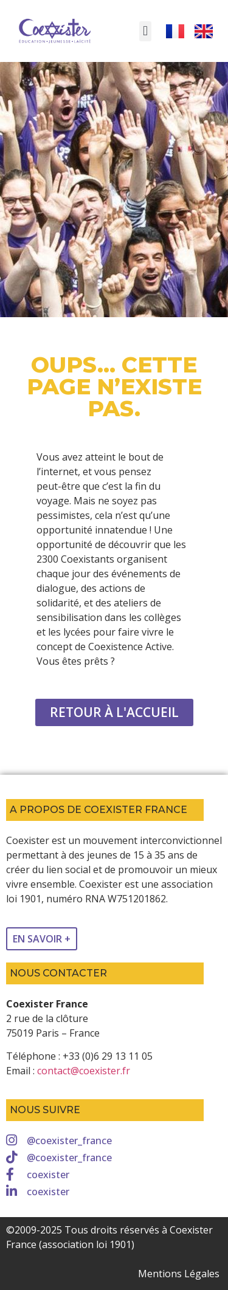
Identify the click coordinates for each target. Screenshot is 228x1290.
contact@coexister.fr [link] (83, 1070)
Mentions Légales (178, 1273)
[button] (145, 31)
